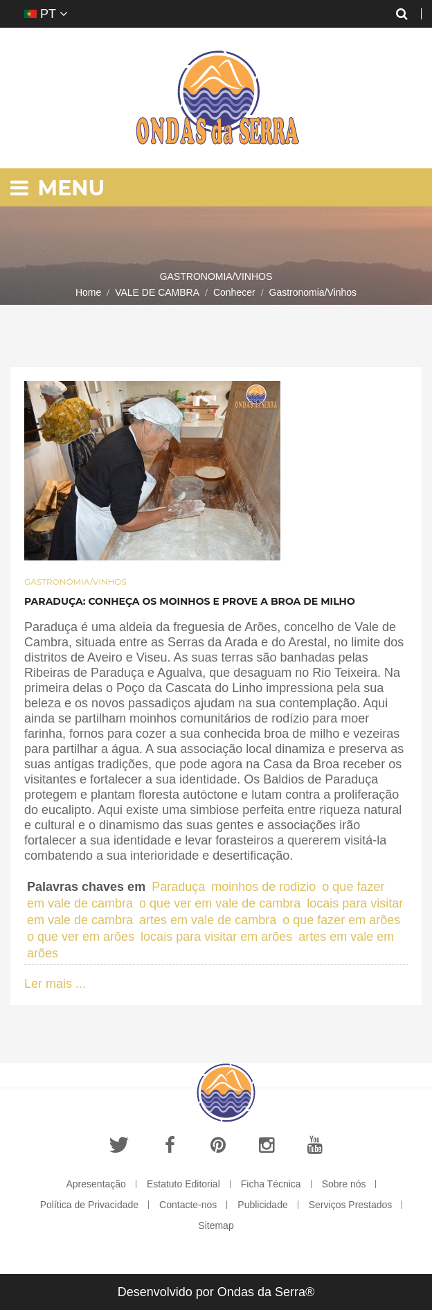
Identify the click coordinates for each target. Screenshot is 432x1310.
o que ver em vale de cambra (219, 903)
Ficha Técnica (271, 1183)
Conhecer (234, 292)
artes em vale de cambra (207, 920)
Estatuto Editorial (183, 1183)
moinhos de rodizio (263, 887)
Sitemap (215, 1225)
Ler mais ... (55, 984)
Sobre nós (344, 1183)
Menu (57, 188)
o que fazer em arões (341, 920)
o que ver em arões (80, 937)
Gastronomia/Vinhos (75, 581)
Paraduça (178, 887)
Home (88, 292)
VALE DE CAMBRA (157, 292)
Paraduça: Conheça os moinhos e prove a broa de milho (189, 601)
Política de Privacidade (89, 1204)
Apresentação (96, 1183)
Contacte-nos (188, 1204)
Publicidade (262, 1204)
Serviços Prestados (351, 1204)
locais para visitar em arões (216, 937)
